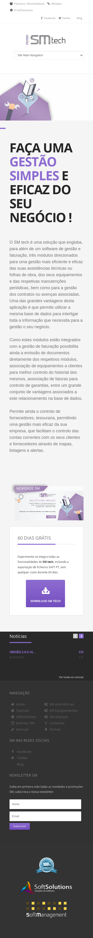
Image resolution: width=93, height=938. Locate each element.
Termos (52, 729)
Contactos (54, 723)
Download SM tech (45, 593)
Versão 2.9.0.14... (22, 652)
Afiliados (56, 3)
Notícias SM (22, 723)
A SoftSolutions (23, 10)
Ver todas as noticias (71, 677)
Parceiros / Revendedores (29, 3)
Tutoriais (20, 710)
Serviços (20, 729)
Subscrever (19, 826)
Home (18, 704)
